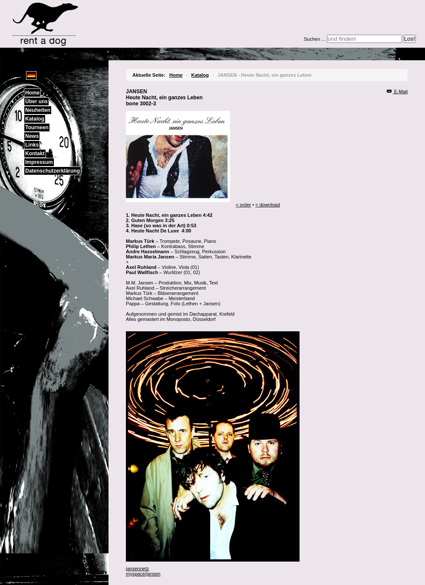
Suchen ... (315, 39)
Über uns (36, 101)
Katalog (34, 119)
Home (32, 93)
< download (267, 204)
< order (243, 204)
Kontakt (35, 153)
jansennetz (137, 568)
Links (32, 145)
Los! (409, 39)
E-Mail (397, 91)
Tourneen (37, 127)
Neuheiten (37, 110)
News (32, 136)
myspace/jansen (143, 573)
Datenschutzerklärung (52, 171)
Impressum (39, 162)
